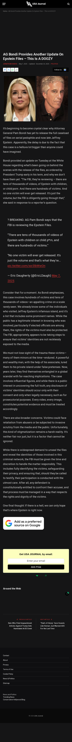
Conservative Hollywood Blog (14, 700)
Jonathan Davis (10, 64)
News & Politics (9, 679)
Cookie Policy (8, 674)
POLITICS (54, 64)
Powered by (36, 575)
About (5, 660)
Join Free (36, 567)
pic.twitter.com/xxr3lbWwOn (26, 265)
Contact (6, 655)
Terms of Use (8, 669)
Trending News (8, 697)
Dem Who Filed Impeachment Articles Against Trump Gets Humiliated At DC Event (19, 626)
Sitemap (6, 683)
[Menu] (4, 4)
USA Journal (38, 716)
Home (5, 11)
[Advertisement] (36, 34)
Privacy (6, 665)
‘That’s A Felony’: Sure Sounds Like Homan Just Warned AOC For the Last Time (53, 626)
